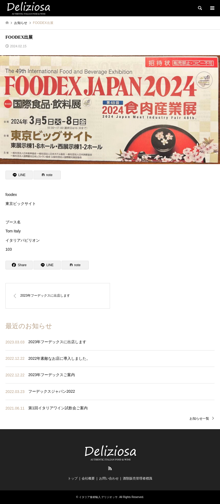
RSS (110, 468)
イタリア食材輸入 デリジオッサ (98, 497)
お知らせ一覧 (199, 418)
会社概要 (88, 478)
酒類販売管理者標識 (137, 478)
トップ (73, 478)
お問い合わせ (109, 478)
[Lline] (19, 175)
